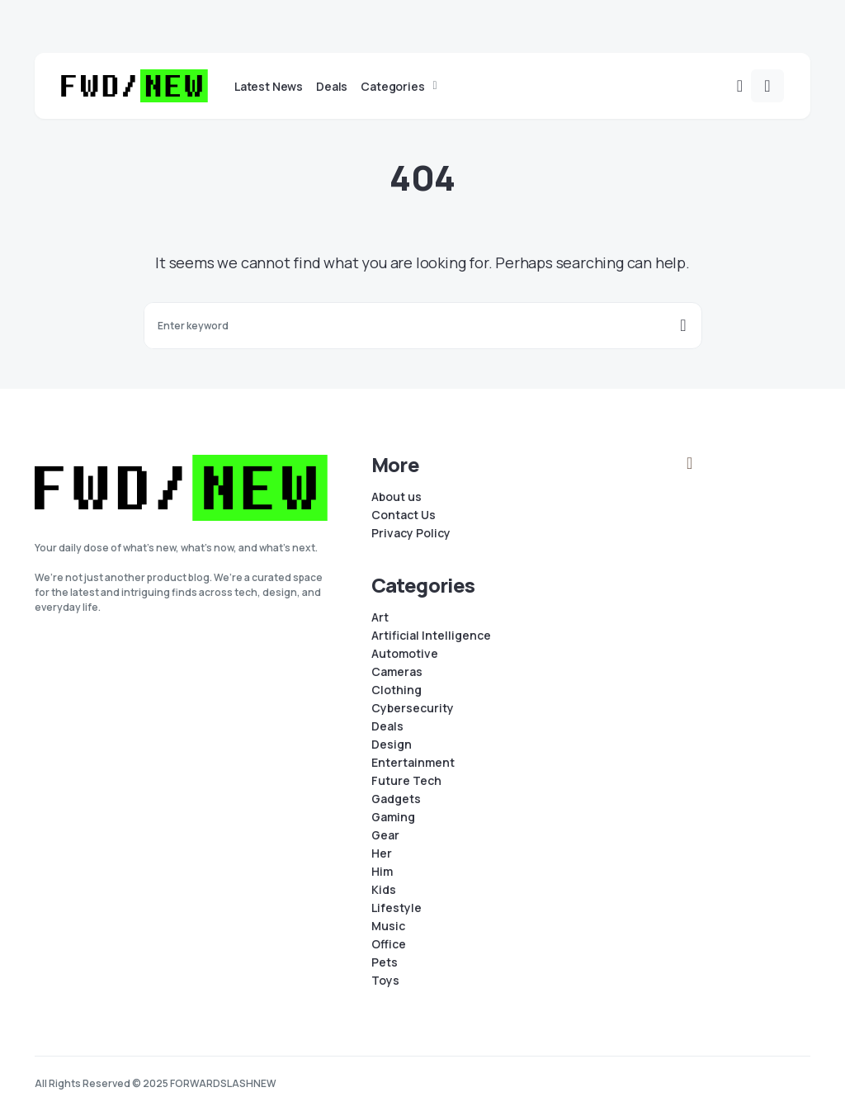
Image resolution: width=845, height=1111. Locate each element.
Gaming (393, 817)
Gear (385, 835)
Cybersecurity (412, 708)
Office (388, 944)
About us (396, 497)
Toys (385, 980)
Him (382, 871)
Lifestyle (396, 908)
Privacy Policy (411, 533)
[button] (740, 85)
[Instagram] (689, 463)
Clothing (396, 690)
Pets (384, 962)
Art (380, 617)
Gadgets (396, 799)
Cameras (396, 672)
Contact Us (403, 515)
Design (391, 744)
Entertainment (413, 762)
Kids (383, 890)
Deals (387, 726)
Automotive (404, 654)
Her (381, 853)
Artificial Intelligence (431, 635)
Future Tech (406, 781)
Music (388, 926)
